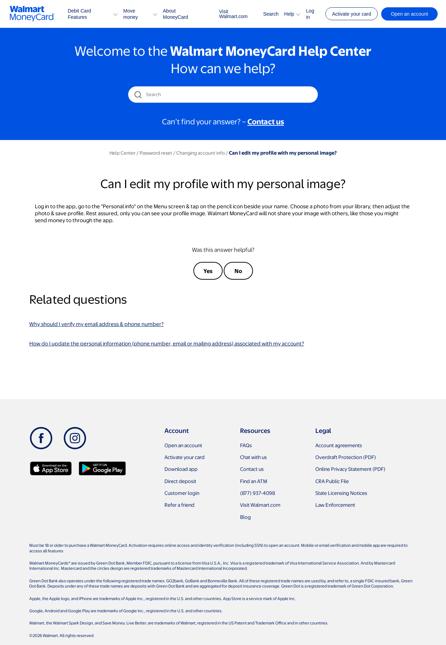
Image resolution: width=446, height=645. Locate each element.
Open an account (183, 445)
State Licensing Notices (341, 492)
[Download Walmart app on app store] (51, 468)
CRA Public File (332, 480)
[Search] (224, 94)
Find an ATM (253, 480)
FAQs (246, 445)
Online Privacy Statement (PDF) (350, 468)
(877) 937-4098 (257, 492)
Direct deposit (180, 480)
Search (270, 14)
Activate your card (351, 14)
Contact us (252, 468)
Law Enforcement (335, 504)
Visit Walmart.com (233, 14)
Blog (245, 516)
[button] (115, 13)
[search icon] (137, 94)
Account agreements (338, 445)
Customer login (181, 492)
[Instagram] (75, 438)
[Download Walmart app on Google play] (102, 468)
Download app (181, 468)
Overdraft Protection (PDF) (345, 456)
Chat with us (253, 456)
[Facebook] (41, 438)
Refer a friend (179, 504)
